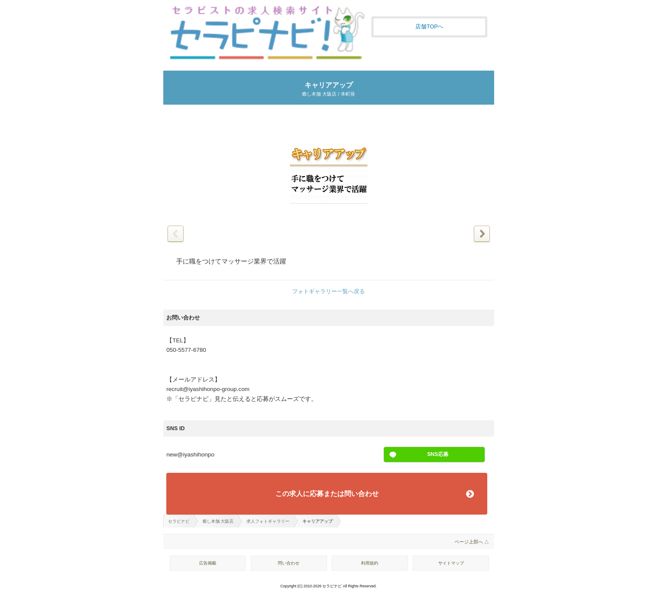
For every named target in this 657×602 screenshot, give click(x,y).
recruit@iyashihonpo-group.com (207, 389)
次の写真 (481, 233)
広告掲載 (207, 563)
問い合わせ (288, 563)
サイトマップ (451, 563)
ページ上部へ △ (472, 541)
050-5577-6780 (186, 350)
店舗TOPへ (429, 26)
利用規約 (369, 563)
